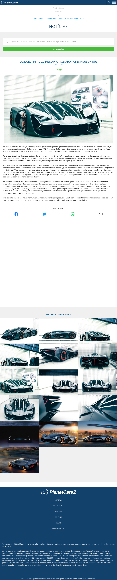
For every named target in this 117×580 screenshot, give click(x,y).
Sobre (58, 523)
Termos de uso (58, 528)
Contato (58, 517)
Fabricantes (58, 506)
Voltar (59, 69)
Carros (58, 511)
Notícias (58, 11)
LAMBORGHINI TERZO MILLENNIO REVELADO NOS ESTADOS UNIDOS (58, 18)
